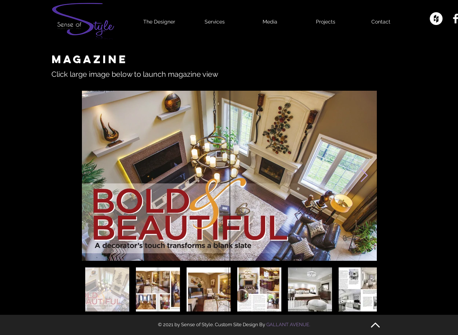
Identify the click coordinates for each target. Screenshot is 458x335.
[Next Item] (364, 176)
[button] (270, 18)
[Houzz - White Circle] (436, 18)
